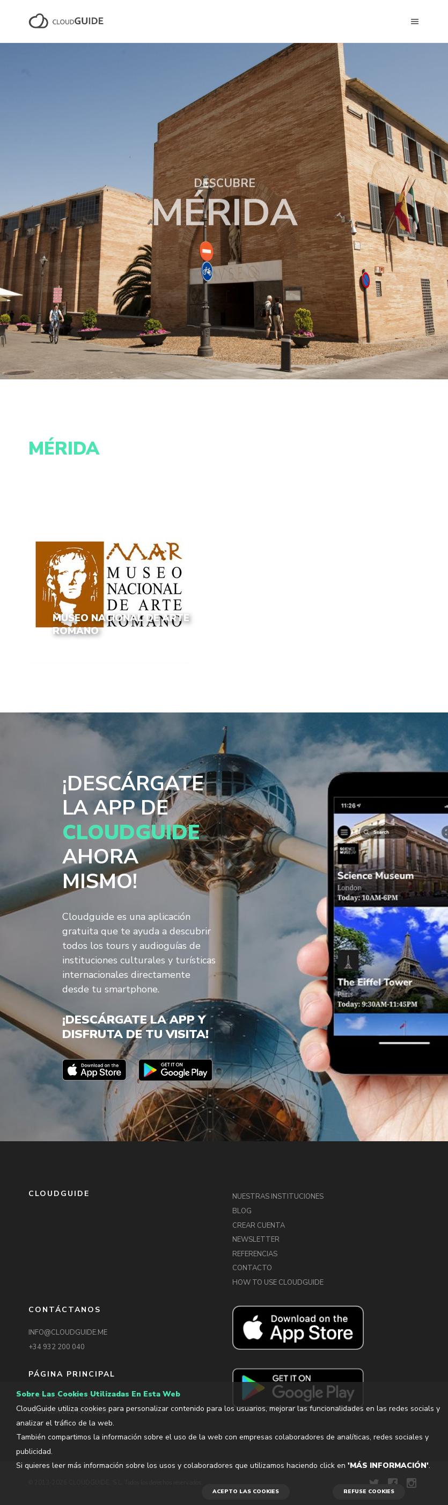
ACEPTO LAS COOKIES (245, 1491)
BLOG (242, 1211)
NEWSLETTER (256, 1239)
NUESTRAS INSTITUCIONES (278, 1196)
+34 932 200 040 (56, 1347)
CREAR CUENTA (258, 1225)
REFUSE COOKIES (368, 1491)
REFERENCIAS (254, 1254)
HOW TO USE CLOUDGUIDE (278, 1282)
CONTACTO (252, 1268)
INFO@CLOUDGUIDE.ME (67, 1332)
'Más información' (388, 1465)
